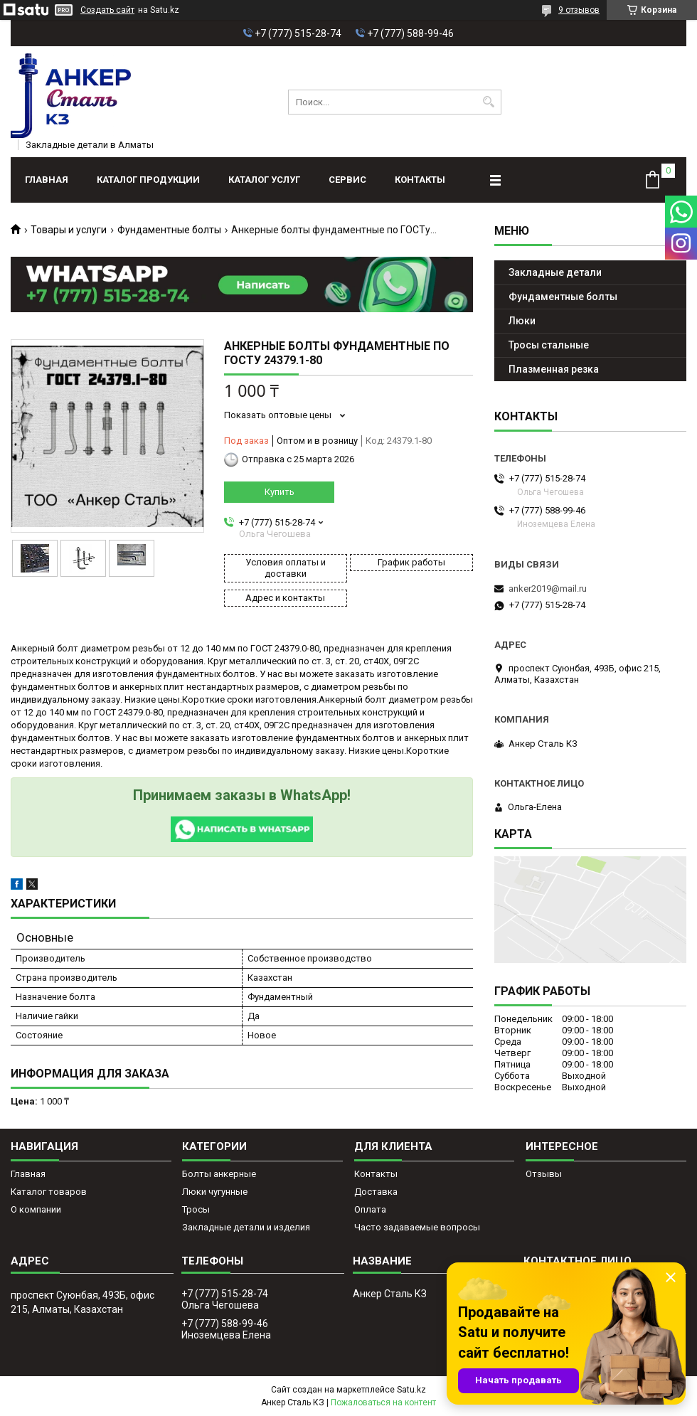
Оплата (370, 1209)
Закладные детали (555, 272)
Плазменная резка (554, 369)
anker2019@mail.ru (548, 588)
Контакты (420, 179)
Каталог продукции (148, 179)
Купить (279, 491)
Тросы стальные (549, 345)
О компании (36, 1209)
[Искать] (489, 102)
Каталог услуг (264, 179)
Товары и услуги (69, 229)
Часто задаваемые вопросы (417, 1227)
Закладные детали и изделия (246, 1227)
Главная (46, 179)
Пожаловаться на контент (383, 1402)
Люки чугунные (215, 1191)
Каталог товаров (49, 1191)
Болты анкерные (219, 1174)
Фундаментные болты (169, 229)
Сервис (347, 179)
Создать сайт (107, 10)
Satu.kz (411, 1390)
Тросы (196, 1209)
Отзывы (544, 1174)
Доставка (376, 1191)
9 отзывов (579, 10)
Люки (522, 320)
